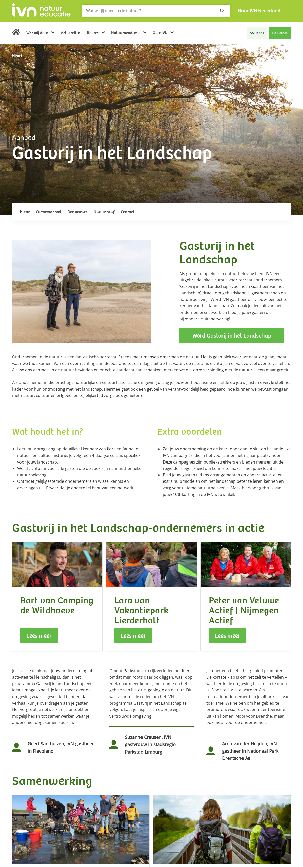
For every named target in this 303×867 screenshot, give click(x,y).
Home (16, 33)
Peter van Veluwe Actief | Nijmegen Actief (244, 610)
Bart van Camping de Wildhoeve (56, 605)
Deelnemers (77, 212)
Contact (127, 212)
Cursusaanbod (48, 212)
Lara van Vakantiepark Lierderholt (141, 610)
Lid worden (280, 33)
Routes (93, 32)
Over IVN (160, 32)
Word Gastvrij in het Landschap (231, 335)
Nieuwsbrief (104, 212)
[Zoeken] (156, 11)
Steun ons (257, 33)
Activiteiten (70, 32)
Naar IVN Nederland (259, 11)
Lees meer (39, 636)
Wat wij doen (37, 32)
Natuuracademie (126, 32)
